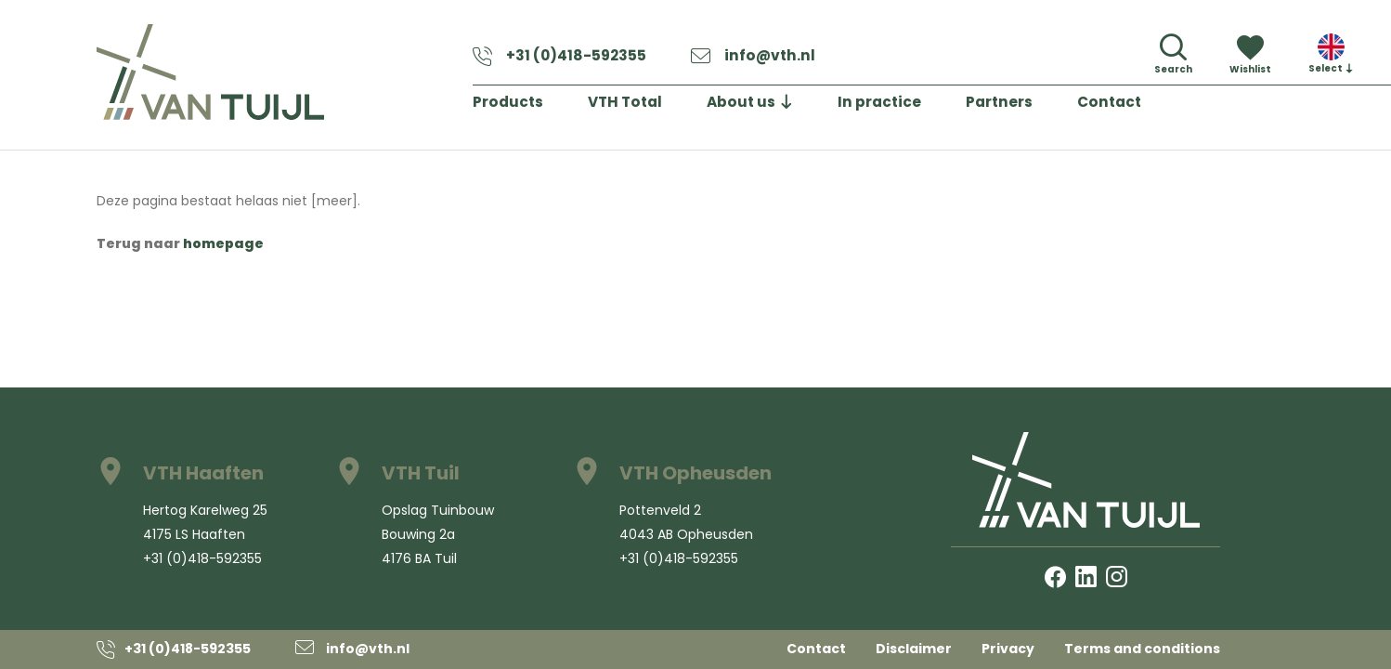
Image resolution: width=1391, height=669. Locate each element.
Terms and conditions (1142, 648)
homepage (223, 243)
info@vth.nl (767, 58)
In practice (902, 107)
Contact (1143, 107)
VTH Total (634, 107)
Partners (1028, 107)
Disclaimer (914, 648)
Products (511, 107)
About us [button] (757, 107)
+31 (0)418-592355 (565, 58)
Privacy (1008, 648)
